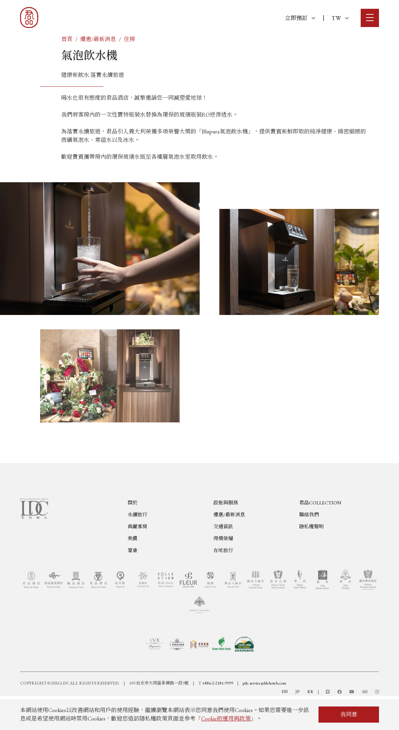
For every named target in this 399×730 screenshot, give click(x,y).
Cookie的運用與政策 (226, 718)
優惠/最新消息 (98, 39)
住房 (129, 39)
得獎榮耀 (223, 566)
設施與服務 (225, 530)
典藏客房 (137, 554)
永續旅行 (137, 542)
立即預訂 (300, 18)
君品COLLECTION (320, 530)
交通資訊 (223, 554)
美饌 (132, 566)
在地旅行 (223, 578)
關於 (132, 530)
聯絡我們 (309, 542)
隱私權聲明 (311, 554)
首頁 (66, 39)
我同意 (348, 714)
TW (340, 18)
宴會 (132, 578)
